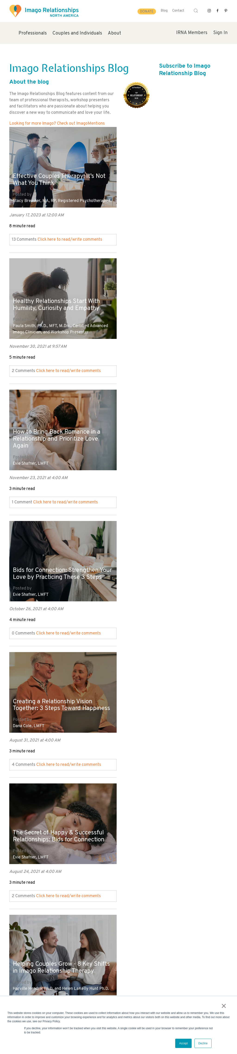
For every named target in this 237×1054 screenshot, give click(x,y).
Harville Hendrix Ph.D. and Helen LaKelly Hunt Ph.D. (61, 584)
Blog (164, 11)
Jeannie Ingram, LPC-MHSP (147, 712)
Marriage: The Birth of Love (161, 823)
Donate (146, 11)
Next (13, 908)
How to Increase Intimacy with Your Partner (56, 820)
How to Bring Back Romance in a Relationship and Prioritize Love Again (59, 302)
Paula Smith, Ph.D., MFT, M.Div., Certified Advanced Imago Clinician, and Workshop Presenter (169, 195)
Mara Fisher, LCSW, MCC (35, 841)
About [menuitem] (114, 33)
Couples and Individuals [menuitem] (77, 33)
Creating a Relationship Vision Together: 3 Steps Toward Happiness (55, 431)
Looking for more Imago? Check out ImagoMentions (57, 123)
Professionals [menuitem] (33, 33)
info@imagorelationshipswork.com (35, 980)
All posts (17, 902)
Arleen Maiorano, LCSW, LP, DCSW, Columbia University (163, 581)
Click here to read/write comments (69, 237)
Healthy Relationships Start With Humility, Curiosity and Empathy (168, 170)
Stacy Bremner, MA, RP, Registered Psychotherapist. (46, 195)
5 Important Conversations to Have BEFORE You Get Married (57, 691)
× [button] (224, 1006)
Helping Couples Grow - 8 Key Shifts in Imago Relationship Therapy (55, 559)
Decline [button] (203, 1043)
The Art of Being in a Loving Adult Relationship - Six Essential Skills (170, 556)
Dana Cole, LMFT (28, 455)
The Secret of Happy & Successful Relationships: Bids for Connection (170, 431)
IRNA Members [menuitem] (191, 33)
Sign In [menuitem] (220, 33)
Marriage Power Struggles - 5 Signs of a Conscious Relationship (170, 691)
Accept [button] (183, 1043)
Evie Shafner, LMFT (31, 327)
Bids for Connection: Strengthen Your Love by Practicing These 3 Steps (167, 302)
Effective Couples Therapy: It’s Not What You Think (56, 170)
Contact (178, 11)
